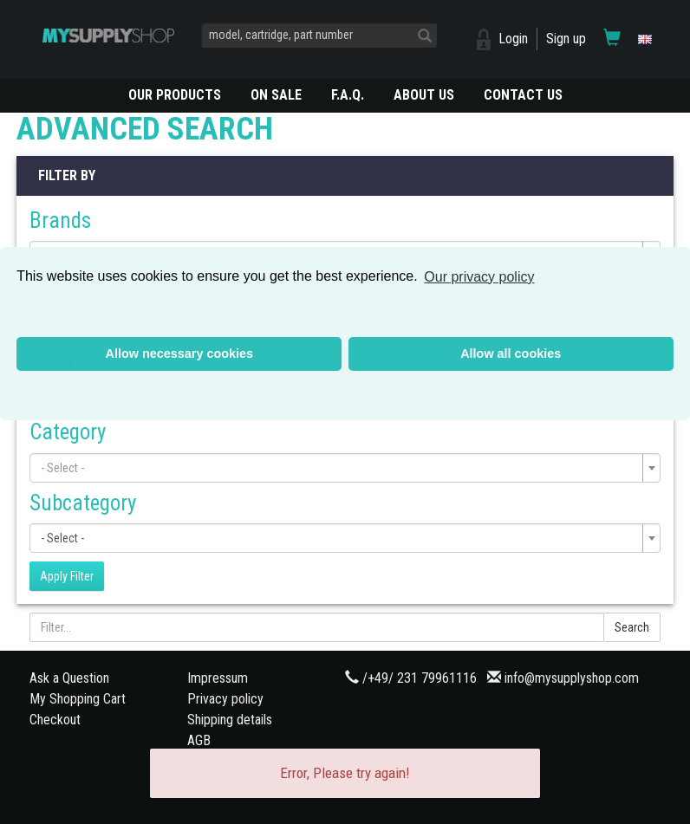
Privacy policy (225, 699)
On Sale (276, 95)
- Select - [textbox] (62, 538)
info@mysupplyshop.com (571, 678)
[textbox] (340, 468)
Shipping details (229, 719)
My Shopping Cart (77, 699)
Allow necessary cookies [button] (179, 353)
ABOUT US (424, 95)
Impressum (217, 678)
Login (513, 38)
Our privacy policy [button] (479, 276)
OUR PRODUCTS (174, 95)
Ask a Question (69, 678)
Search (632, 627)
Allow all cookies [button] (510, 353)
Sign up (566, 38)
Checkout (55, 719)
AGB (199, 740)
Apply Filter (67, 576)
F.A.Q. (347, 95)
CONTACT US (523, 95)
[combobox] (345, 468)
